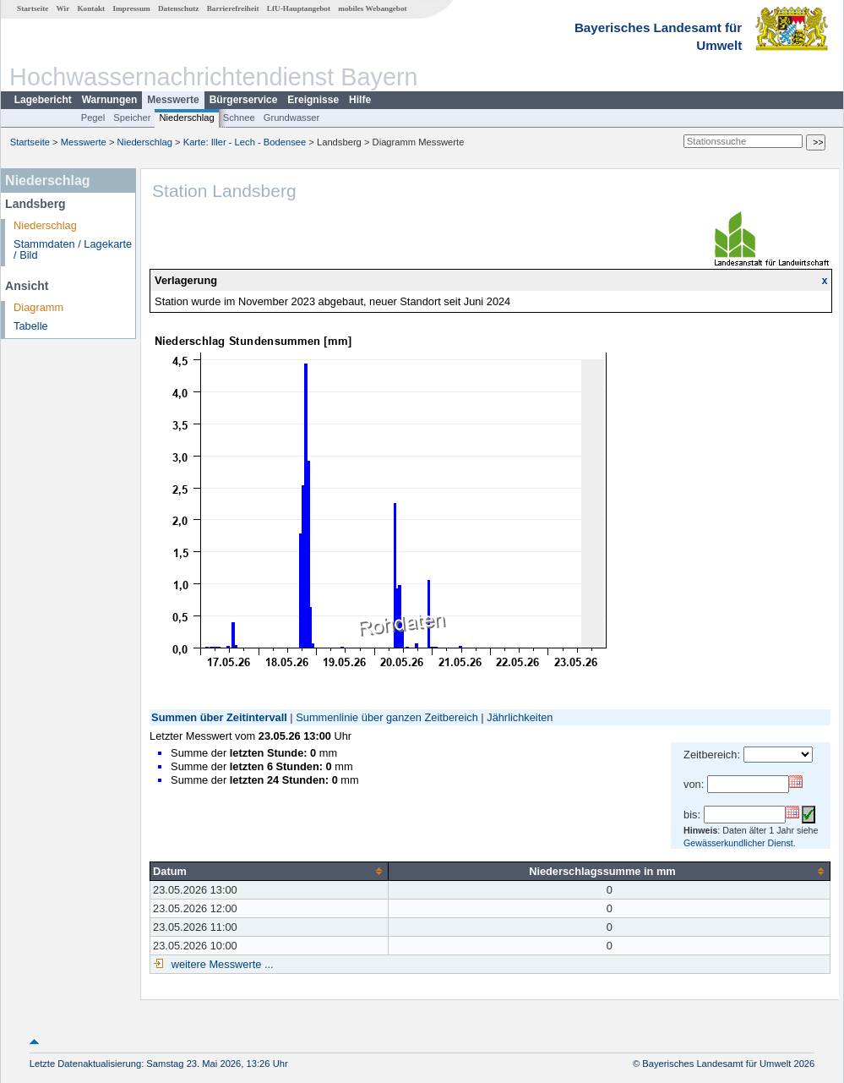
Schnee (239, 117)
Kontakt (91, 8)
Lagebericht (43, 100)
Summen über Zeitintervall (219, 717)
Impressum (131, 8)
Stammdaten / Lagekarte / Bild (73, 249)
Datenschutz (178, 8)
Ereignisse (313, 100)
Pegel (93, 117)
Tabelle (31, 326)
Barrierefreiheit (233, 8)
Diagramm (38, 307)
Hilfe (360, 100)
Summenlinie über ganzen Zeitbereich (387, 717)
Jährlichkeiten (520, 717)
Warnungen (110, 100)
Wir (63, 8)
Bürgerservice (244, 100)
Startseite (32, 8)
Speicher (131, 117)
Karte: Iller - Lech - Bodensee (245, 142)
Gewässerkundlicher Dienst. (739, 843)
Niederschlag (186, 117)
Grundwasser (292, 117)
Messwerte (173, 100)
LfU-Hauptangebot (298, 8)
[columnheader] (269, 870)
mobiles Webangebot (372, 8)
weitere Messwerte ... (220, 964)
